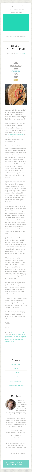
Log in (24, 464)
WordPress (19, 464)
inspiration (11, 337)
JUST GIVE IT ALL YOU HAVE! (16, 47)
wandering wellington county (16, 339)
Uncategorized (20, 332)
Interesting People (16, 364)
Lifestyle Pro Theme (19, 462)
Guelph (7, 337)
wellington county (9, 341)
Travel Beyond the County (16, 385)
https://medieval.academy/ (16, 135)
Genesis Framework (11, 464)
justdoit (16, 337)
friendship (23, 336)
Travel (16, 377)
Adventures (13, 332)
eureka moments (14, 336)
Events (16, 368)
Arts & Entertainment (16, 381)
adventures (14, 334)
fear (20, 336)
